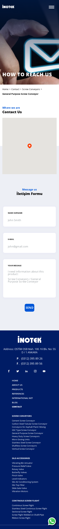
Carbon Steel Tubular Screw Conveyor (29, 423)
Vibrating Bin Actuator (22, 463)
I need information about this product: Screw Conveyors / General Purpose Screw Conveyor (29, 281)
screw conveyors (31, 89)
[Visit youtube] (44, 371)
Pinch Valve (17, 475)
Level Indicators (19, 478)
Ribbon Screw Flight (21, 517)
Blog (15, 402)
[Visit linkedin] (26, 371)
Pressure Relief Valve (21, 466)
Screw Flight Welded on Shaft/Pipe (28, 514)
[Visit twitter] (18, 371)
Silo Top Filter (18, 485)
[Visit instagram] (35, 371)
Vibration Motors (20, 491)
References (18, 394)
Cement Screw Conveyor (23, 420)
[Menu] (51, 7)
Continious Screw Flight (23, 505)
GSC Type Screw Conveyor (24, 430)
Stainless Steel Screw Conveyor (26, 442)
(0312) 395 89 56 (31, 363)
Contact (15, 89)
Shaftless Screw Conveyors (24, 445)
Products (17, 389)
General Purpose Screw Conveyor (27, 433)
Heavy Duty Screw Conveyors (25, 436)
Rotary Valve (18, 469)
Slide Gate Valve (19, 488)
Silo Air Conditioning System (25, 481)
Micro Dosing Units (21, 439)
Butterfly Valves (19, 472)
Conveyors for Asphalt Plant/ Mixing (29, 426)
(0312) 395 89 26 (31, 358)
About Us (17, 385)
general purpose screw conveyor (20, 93)
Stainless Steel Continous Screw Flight (29, 508)
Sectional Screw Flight (22, 511)
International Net (22, 398)
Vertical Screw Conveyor (23, 448)
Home (5, 89)
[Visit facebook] (9, 371)
